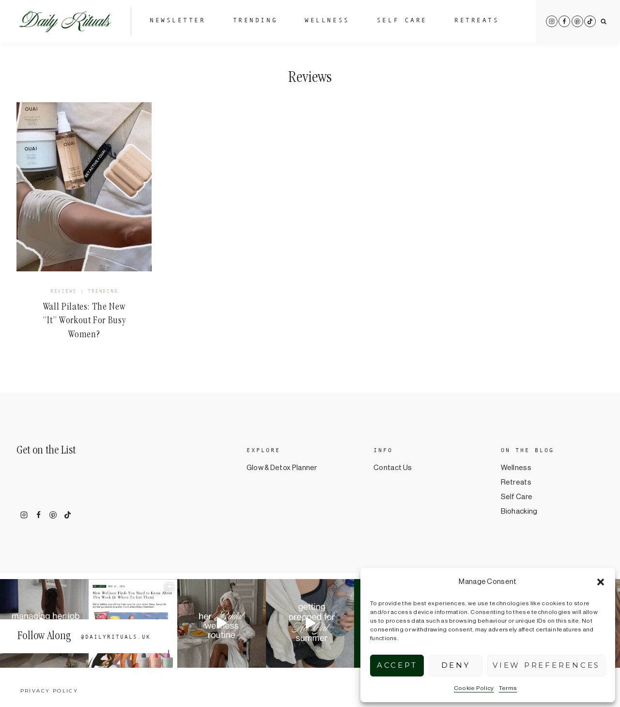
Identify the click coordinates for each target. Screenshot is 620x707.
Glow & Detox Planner (282, 467)
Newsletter (178, 21)
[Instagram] (552, 21)
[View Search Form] (603, 21)
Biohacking (519, 511)
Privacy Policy (49, 691)
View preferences (546, 665)
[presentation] (84, 186)
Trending (255, 21)
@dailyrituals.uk (116, 637)
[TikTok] (590, 21)
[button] (600, 582)
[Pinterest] (577, 21)
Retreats (476, 21)
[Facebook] (564, 21)
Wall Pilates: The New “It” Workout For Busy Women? (84, 321)
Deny (455, 665)
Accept (397, 665)
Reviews (63, 291)
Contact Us (392, 467)
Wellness (327, 21)
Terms (508, 688)
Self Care (402, 21)
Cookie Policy (474, 688)
